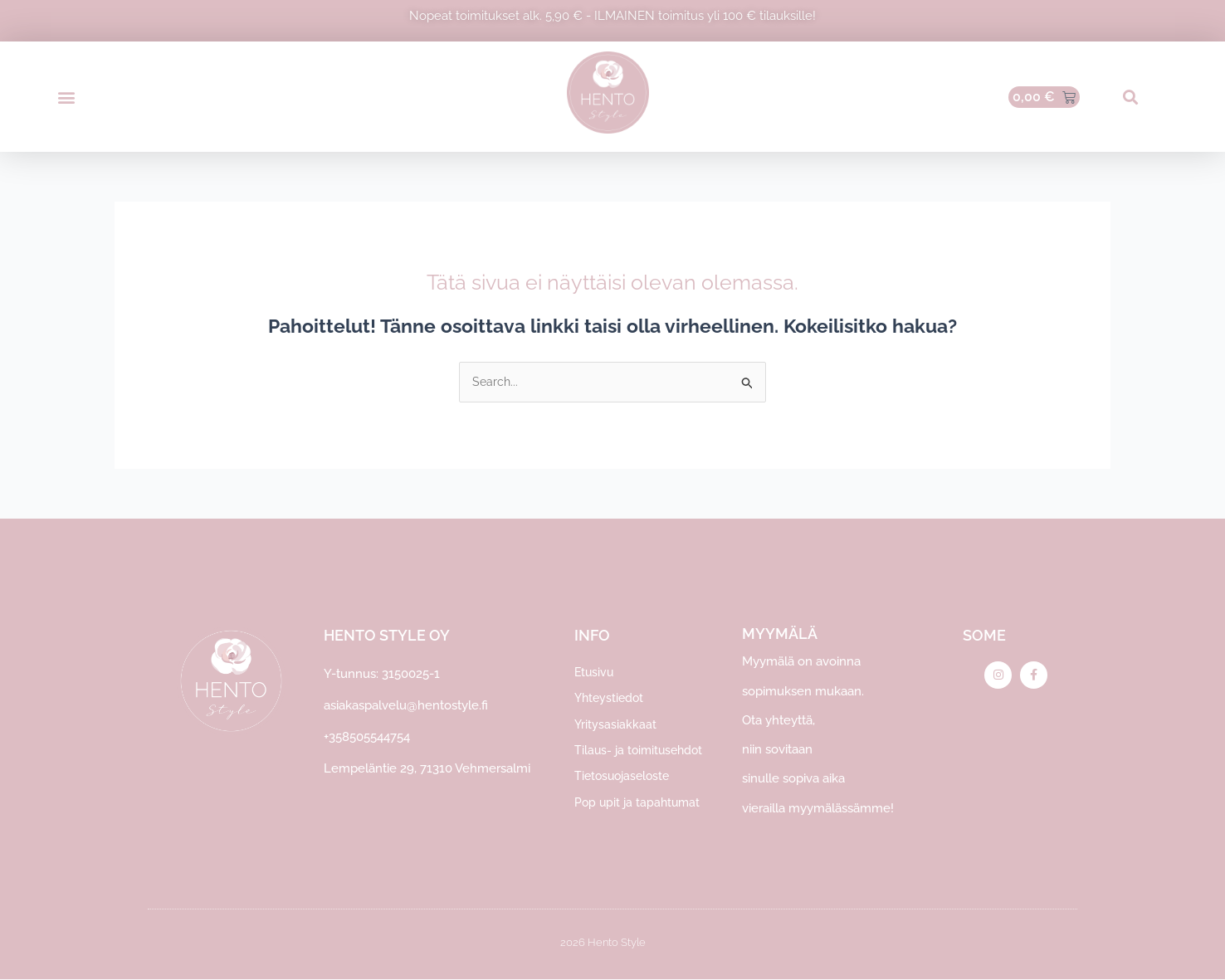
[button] (66, 96)
